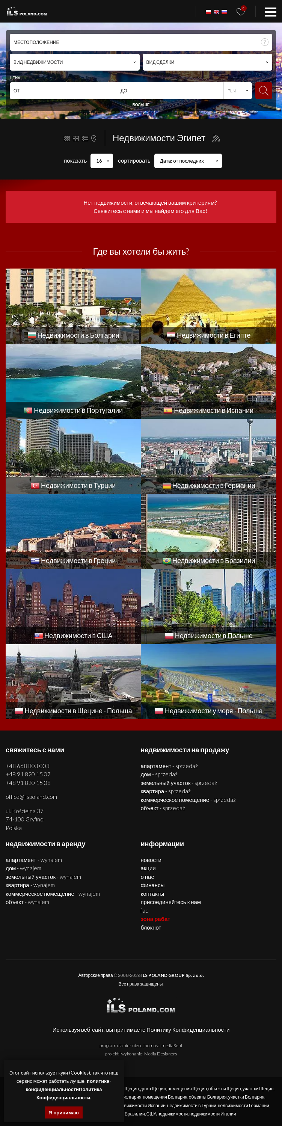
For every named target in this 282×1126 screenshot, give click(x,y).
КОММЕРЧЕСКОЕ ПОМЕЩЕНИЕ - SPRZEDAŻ (188, 799)
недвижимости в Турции (191, 1105)
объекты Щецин (224, 1088)
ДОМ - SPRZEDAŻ (158, 774)
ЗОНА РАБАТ (155, 918)
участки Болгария (246, 1097)
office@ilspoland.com (31, 796)
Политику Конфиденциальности (187, 1029)
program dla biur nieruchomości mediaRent (141, 1045)
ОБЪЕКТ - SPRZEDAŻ (162, 808)
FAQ (144, 910)
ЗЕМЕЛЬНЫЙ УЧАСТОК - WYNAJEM (43, 876)
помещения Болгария (165, 1097)
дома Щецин (153, 1088)
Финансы (152, 884)
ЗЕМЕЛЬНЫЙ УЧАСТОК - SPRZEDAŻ (178, 782)
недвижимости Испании (141, 1105)
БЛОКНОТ (150, 927)
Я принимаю (64, 1112)
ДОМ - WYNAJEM (23, 868)
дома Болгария (126, 1097)
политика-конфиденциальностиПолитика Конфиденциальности (68, 1089)
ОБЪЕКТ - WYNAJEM (27, 901)
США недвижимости (167, 1114)
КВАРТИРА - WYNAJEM (30, 884)
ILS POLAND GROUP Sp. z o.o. (172, 975)
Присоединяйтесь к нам (170, 901)
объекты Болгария (208, 1097)
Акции (147, 868)
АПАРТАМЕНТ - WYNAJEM (34, 859)
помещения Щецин (187, 1088)
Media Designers (160, 1054)
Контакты (152, 893)
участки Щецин (258, 1088)
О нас (147, 876)
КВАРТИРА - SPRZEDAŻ (165, 791)
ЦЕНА (15, 77)
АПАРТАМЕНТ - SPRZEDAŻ (169, 765)
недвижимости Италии (212, 1114)
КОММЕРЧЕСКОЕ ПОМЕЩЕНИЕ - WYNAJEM (53, 893)
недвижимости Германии (243, 1105)
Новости (150, 859)
